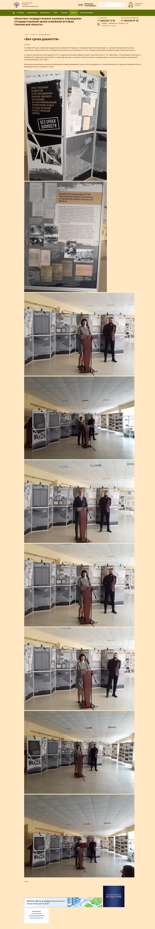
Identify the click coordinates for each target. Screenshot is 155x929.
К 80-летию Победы (86, 12)
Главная (26, 34)
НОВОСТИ (74, 12)
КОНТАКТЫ (65, 12)
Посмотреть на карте (109, 26)
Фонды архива (33, 12)
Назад (26, 881)
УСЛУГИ (56, 12)
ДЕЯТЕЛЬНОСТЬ (46, 12)
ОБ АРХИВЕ (21, 12)
